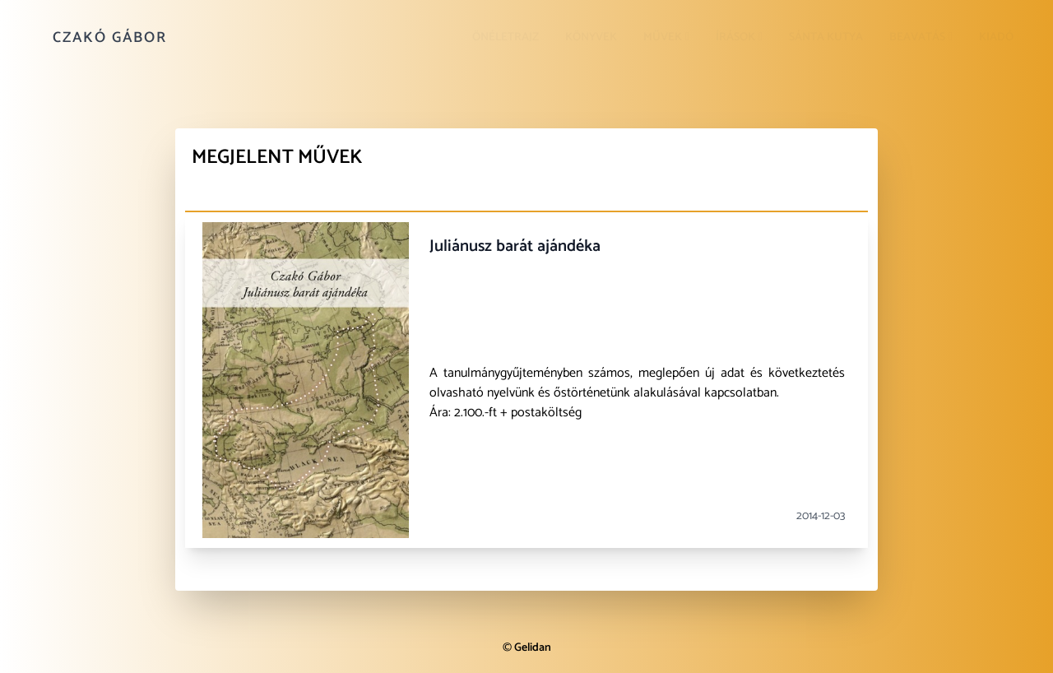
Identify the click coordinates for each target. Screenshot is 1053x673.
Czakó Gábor (110, 38)
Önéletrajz (505, 37)
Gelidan (532, 647)
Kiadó (996, 37)
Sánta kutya (826, 37)
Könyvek (591, 37)
